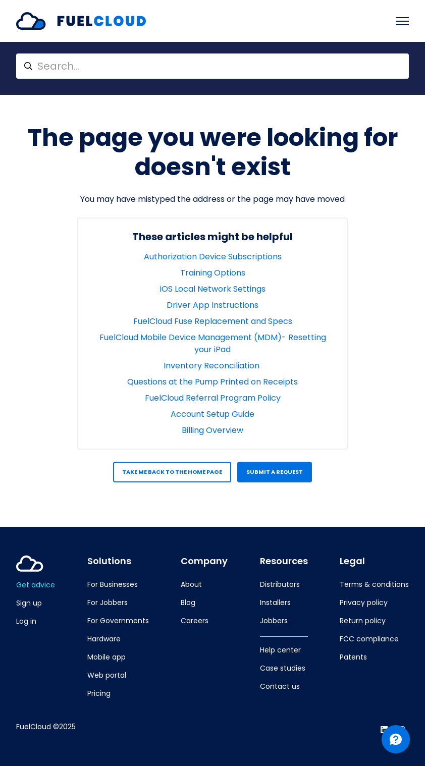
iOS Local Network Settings (212, 289)
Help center (280, 650)
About (191, 584)
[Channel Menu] (396, 739)
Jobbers (274, 621)
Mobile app (106, 657)
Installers (275, 602)
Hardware (104, 639)
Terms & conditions (374, 584)
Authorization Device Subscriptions (213, 256)
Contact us (280, 686)
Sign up (29, 603)
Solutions (109, 561)
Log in (26, 621)
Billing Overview (212, 430)
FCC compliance (369, 639)
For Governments (118, 621)
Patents (353, 657)
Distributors (280, 584)
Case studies (282, 668)
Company (204, 561)
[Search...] (212, 66)
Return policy (363, 621)
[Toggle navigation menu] (402, 21)
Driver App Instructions (212, 305)
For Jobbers (107, 602)
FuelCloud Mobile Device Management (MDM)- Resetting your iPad (212, 343)
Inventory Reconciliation (212, 365)
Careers (194, 621)
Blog (188, 602)
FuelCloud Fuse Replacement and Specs (212, 321)
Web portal (106, 675)
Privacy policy (364, 602)
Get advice (35, 585)
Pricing (99, 693)
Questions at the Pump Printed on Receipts (212, 382)
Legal (352, 561)
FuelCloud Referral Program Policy (213, 398)
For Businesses (112, 584)
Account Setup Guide (212, 414)
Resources (284, 561)
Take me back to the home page (172, 472)
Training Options (212, 273)
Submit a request (274, 472)
